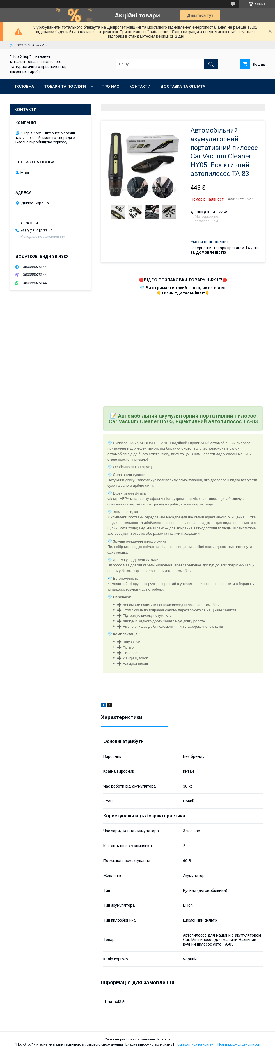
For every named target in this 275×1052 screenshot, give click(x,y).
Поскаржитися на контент (195, 1044)
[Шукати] (211, 64)
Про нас (110, 86)
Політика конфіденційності (238, 1044)
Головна (24, 86)
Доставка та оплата (183, 86)
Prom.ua (164, 1039)
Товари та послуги (65, 86)
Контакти (139, 86)
